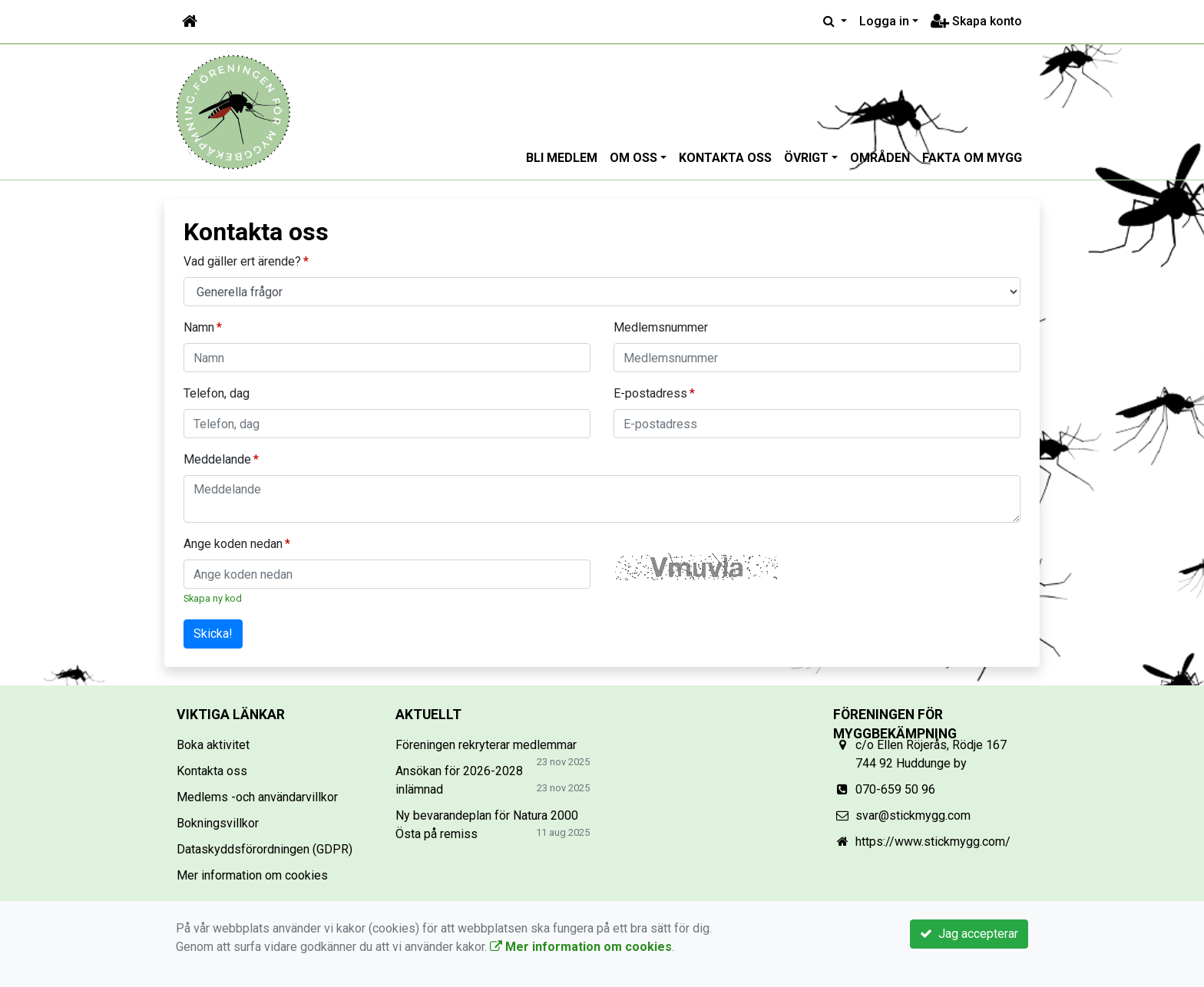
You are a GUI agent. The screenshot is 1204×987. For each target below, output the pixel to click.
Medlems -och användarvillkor (257, 797)
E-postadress (650, 393)
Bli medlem (561, 157)
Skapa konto (976, 21)
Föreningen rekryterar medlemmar (486, 745)
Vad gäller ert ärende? (242, 261)
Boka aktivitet (213, 745)
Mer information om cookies (252, 875)
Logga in (884, 21)
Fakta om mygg (972, 157)
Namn (199, 327)
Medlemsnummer (661, 327)
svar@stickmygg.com (913, 815)
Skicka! (213, 633)
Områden (880, 157)
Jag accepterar (969, 933)
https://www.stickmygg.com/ (933, 841)
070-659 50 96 (895, 789)
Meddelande (217, 459)
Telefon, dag (217, 393)
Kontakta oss (725, 157)
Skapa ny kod (213, 598)
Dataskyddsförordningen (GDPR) (264, 849)
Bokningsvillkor (218, 823)
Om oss (633, 157)
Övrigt (806, 157)
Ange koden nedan (233, 543)
